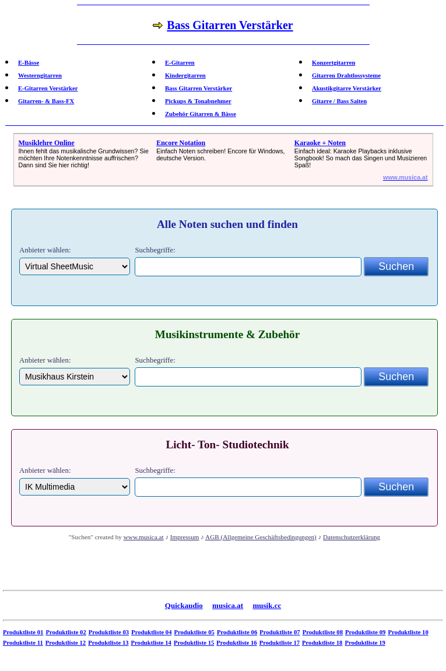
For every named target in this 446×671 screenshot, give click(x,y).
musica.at (227, 605)
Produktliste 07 (279, 632)
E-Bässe (28, 62)
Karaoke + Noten (320, 143)
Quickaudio (184, 605)
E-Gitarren (180, 62)
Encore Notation (180, 143)
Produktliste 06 (237, 632)
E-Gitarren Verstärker (48, 88)
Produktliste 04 (151, 632)
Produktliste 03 (109, 632)
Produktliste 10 (408, 632)
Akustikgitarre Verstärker (346, 88)
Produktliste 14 (151, 643)
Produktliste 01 (23, 632)
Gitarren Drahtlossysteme (346, 75)
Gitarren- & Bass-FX (46, 101)
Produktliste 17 (279, 643)
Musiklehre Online (47, 143)
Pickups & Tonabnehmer (198, 101)
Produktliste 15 (194, 643)
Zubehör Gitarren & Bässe (200, 114)
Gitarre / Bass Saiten (339, 101)
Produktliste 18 (322, 643)
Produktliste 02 (65, 632)
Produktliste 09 (365, 632)
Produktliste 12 (65, 643)
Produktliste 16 (236, 643)
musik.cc (266, 605)
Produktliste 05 (194, 632)
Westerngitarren (40, 75)
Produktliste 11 (23, 643)
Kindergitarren (185, 75)
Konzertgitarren (333, 62)
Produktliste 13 (108, 643)
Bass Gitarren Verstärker (198, 88)
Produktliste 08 (323, 632)
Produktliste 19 (365, 643)
